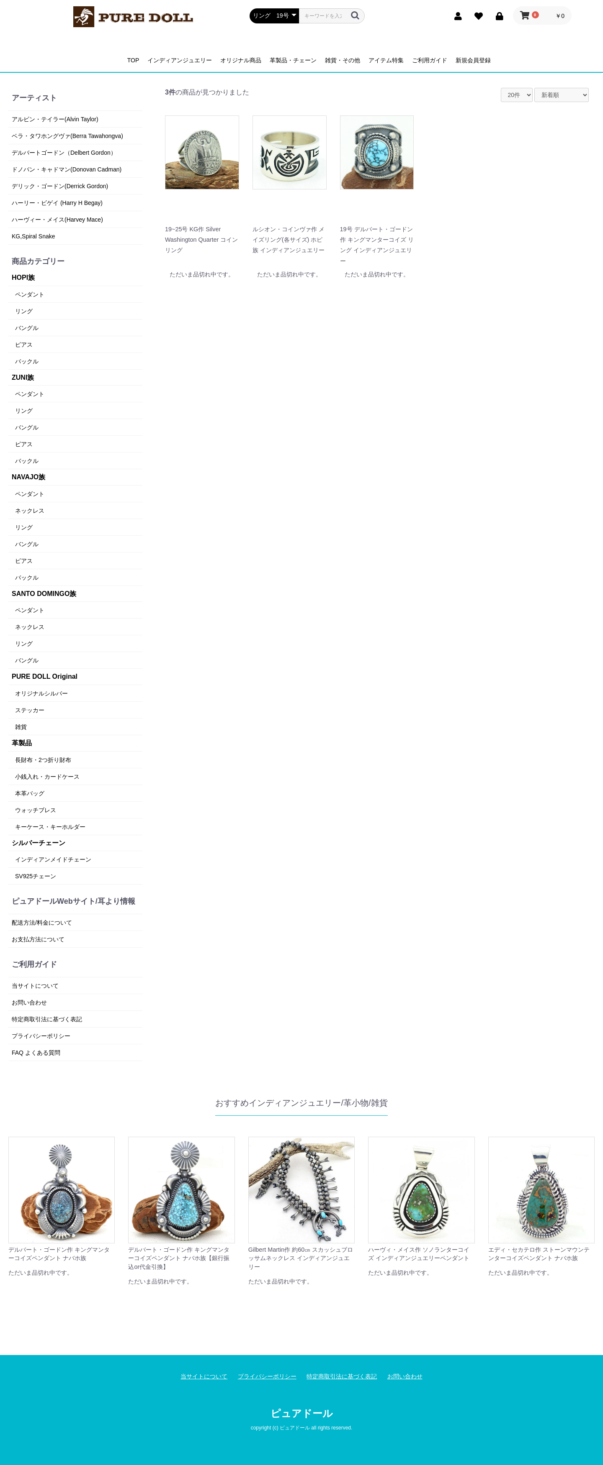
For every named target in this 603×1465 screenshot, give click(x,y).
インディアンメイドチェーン (53, 859)
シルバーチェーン (38, 842)
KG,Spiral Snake (33, 236)
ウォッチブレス (35, 810)
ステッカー (29, 710)
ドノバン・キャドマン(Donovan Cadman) (66, 169)
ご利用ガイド (429, 60)
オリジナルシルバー (41, 693)
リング (24, 311)
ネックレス (29, 510)
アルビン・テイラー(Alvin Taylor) (55, 119)
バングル (27, 328)
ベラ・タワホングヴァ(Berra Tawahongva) (67, 136)
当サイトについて (35, 985)
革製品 (22, 743)
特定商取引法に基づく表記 (47, 1019)
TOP (133, 60)
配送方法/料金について (42, 922)
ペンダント (29, 294)
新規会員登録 (473, 60)
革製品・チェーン (293, 60)
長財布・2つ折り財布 (43, 760)
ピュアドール (302, 1413)
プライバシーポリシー (41, 1036)
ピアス (24, 344)
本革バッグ (29, 793)
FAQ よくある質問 (36, 1052)
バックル (27, 361)
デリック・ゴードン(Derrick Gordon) (60, 186)
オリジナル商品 (240, 60)
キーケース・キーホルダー (50, 826)
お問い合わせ (29, 1002)
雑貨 (21, 727)
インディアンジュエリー (179, 60)
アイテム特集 (386, 60)
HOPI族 (23, 277)
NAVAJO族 (28, 477)
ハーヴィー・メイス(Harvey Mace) (57, 219)
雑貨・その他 (342, 60)
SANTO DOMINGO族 (44, 593)
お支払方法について (38, 939)
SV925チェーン (35, 876)
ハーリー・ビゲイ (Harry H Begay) (57, 202)
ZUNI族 (23, 377)
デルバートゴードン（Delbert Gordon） (64, 152)
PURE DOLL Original (44, 676)
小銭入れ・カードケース (47, 776)
